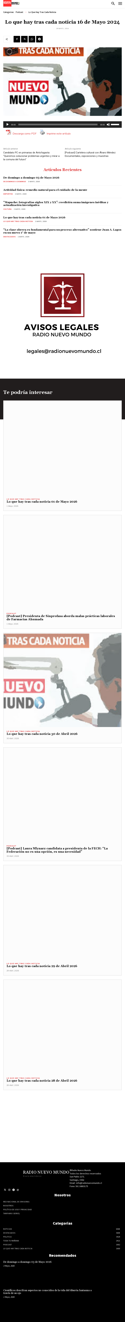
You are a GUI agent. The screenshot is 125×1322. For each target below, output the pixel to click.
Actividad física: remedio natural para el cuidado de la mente (45, 190)
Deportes (8, 194)
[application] (62, 124)
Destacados (9, 237)
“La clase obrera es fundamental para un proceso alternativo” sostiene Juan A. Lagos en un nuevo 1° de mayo (62, 231)
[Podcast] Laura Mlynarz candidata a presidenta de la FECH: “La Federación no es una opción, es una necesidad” (57, 850)
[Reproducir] (7, 124)
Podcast (19, 12)
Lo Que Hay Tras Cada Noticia (42, 12)
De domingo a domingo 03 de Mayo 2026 (31, 177)
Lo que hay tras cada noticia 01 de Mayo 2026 (34, 217)
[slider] (58, 124)
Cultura (7, 209)
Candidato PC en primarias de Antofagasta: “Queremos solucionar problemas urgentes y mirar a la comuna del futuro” (31, 156)
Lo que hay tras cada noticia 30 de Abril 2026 (42, 734)
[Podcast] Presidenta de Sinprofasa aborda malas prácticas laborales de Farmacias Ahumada (61, 617)
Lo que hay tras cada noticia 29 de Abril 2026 (42, 966)
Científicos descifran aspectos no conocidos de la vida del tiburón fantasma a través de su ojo (47, 1292)
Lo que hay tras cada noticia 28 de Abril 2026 (42, 1081)
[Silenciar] (108, 124)
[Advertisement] (62, 1113)
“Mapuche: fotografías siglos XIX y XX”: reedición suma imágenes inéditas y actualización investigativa (55, 204)
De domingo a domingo (14, 181)
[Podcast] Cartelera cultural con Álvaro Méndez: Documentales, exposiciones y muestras (90, 154)
